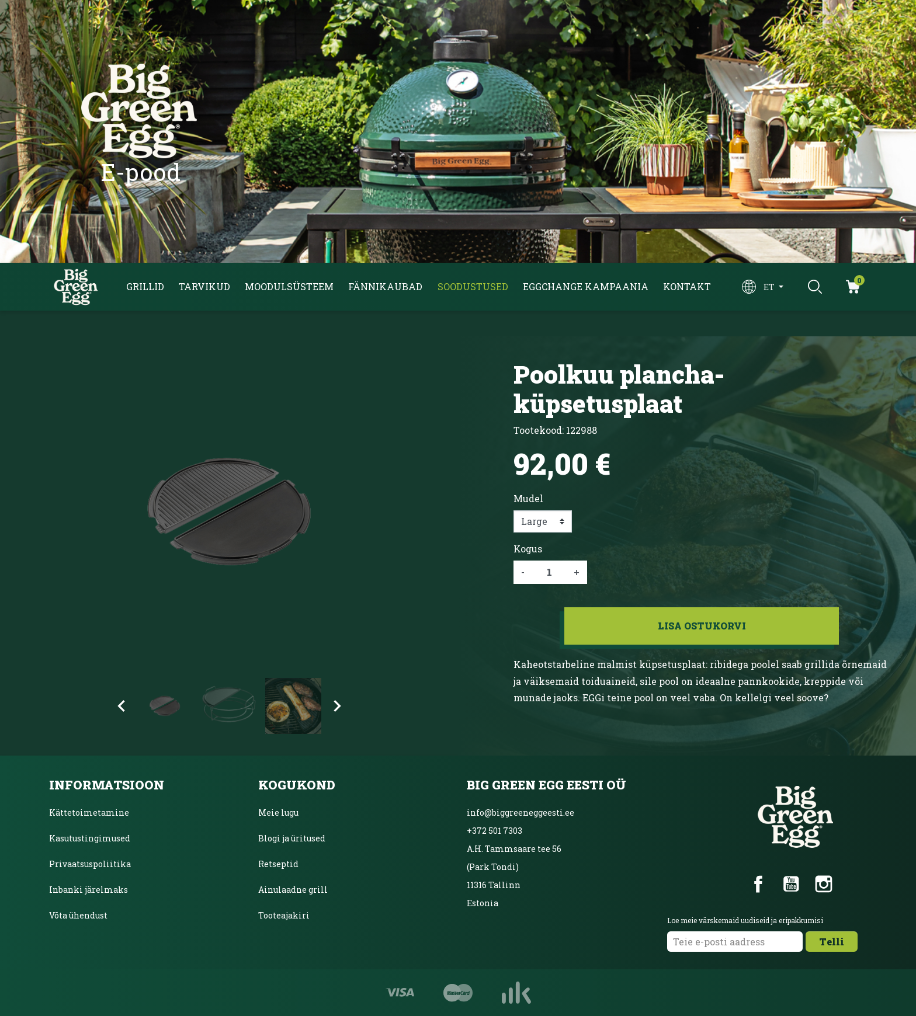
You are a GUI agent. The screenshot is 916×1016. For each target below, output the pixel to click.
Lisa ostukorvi (702, 626)
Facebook (758, 884)
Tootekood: (538, 430)
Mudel (528, 498)
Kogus (527, 548)
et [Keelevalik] (770, 287)
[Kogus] (549, 572)
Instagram (823, 884)
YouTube (791, 884)
